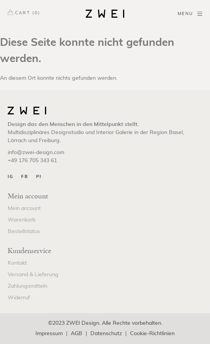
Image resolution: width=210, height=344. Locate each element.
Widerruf (19, 297)
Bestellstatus (24, 231)
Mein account (24, 208)
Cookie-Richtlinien (152, 333)
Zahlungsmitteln (27, 286)
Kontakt (17, 263)
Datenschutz (106, 333)
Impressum (49, 333)
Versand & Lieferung (33, 274)
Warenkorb (21, 220)
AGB (76, 333)
